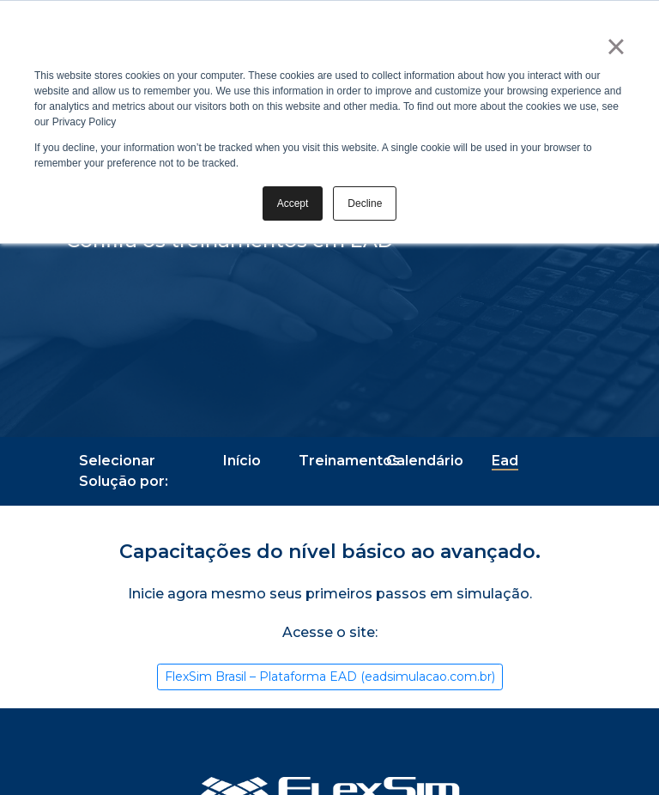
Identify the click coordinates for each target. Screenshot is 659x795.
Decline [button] (365, 203)
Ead (505, 460)
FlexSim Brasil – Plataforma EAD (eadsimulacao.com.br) (330, 676)
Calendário (424, 460)
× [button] (616, 46)
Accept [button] (293, 203)
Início (242, 460)
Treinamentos (349, 460)
